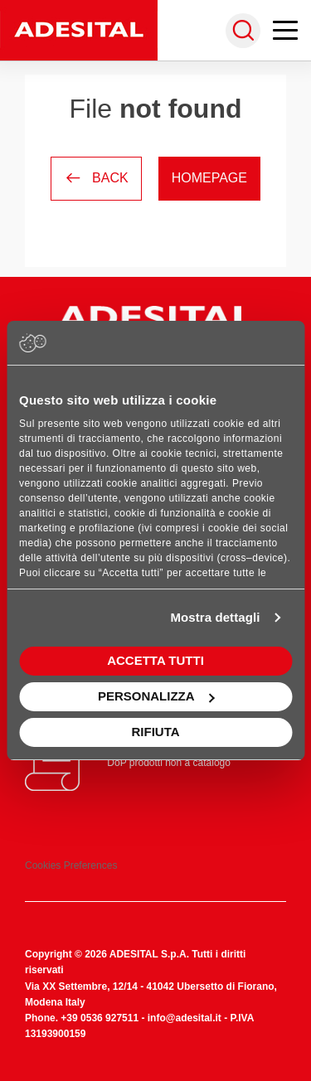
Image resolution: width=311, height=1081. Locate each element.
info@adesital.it (184, 1018)
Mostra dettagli (215, 617)
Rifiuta (155, 732)
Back (96, 178)
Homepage (209, 178)
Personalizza (156, 696)
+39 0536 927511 (99, 1018)
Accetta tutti (155, 660)
